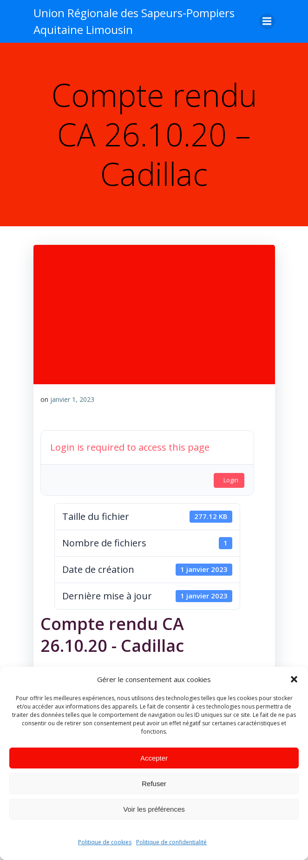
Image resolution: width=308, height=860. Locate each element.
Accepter (154, 758)
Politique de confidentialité (171, 842)
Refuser (154, 784)
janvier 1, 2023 (72, 399)
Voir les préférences (154, 809)
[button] (294, 679)
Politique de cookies (104, 842)
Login (230, 480)
